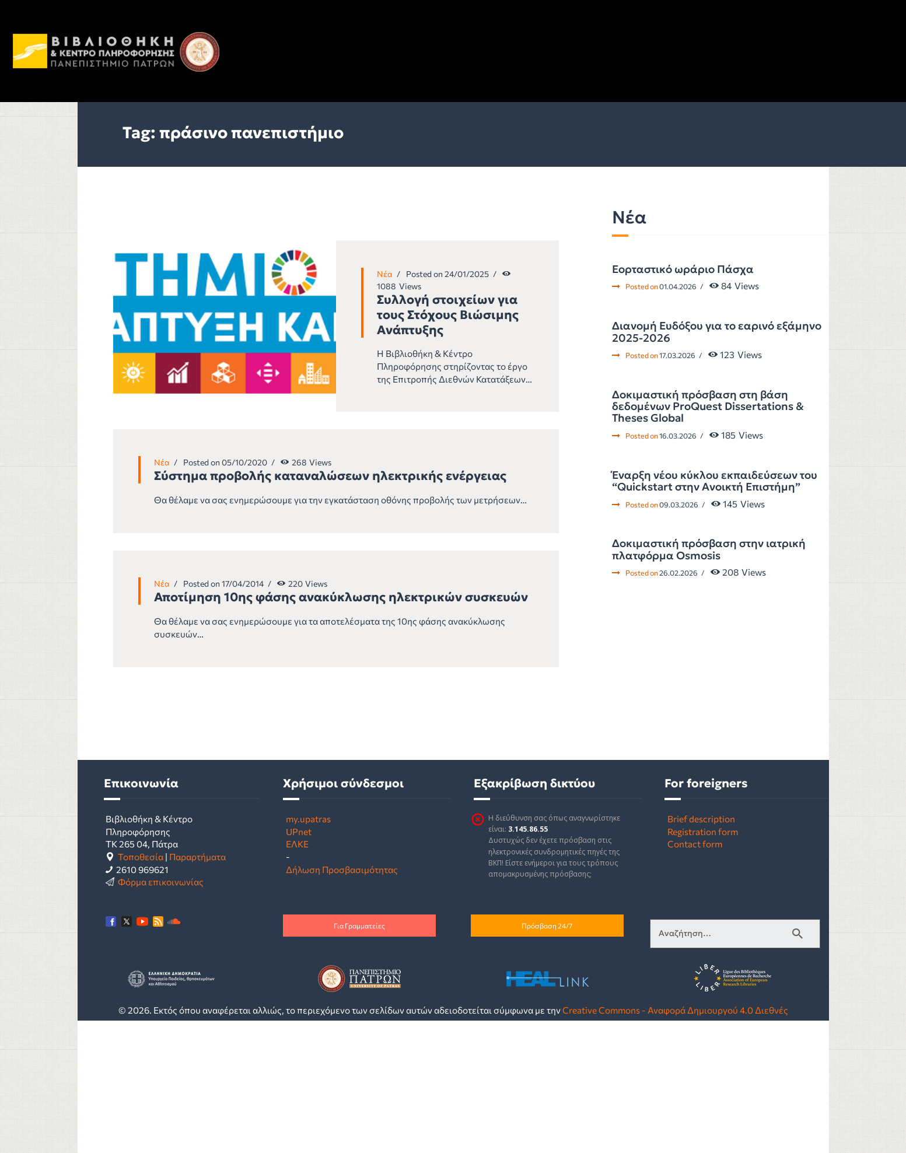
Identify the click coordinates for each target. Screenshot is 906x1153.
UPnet (299, 831)
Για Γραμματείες (359, 925)
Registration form (702, 831)
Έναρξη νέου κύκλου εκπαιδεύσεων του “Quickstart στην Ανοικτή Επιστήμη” (714, 481)
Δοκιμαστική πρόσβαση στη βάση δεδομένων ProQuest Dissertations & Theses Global (708, 407)
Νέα (385, 274)
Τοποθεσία (140, 856)
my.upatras (308, 818)
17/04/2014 (243, 583)
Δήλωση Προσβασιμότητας (342, 869)
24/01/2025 (467, 274)
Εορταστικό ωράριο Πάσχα (683, 269)
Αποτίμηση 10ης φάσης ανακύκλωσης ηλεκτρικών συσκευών (341, 597)
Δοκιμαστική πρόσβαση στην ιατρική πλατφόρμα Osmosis (709, 550)
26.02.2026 (678, 572)
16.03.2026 (678, 435)
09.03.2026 (678, 504)
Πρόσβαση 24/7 (547, 925)
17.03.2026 (677, 355)
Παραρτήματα (197, 856)
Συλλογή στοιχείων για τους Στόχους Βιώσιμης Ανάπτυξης (448, 315)
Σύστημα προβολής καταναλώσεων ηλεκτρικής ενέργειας (330, 475)
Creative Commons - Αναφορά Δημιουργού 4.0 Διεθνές (675, 1009)
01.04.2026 (678, 286)
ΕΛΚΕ (297, 843)
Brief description (701, 818)
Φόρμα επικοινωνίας (161, 881)
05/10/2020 (244, 462)
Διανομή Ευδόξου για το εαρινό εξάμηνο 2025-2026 (716, 332)
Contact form (694, 843)
